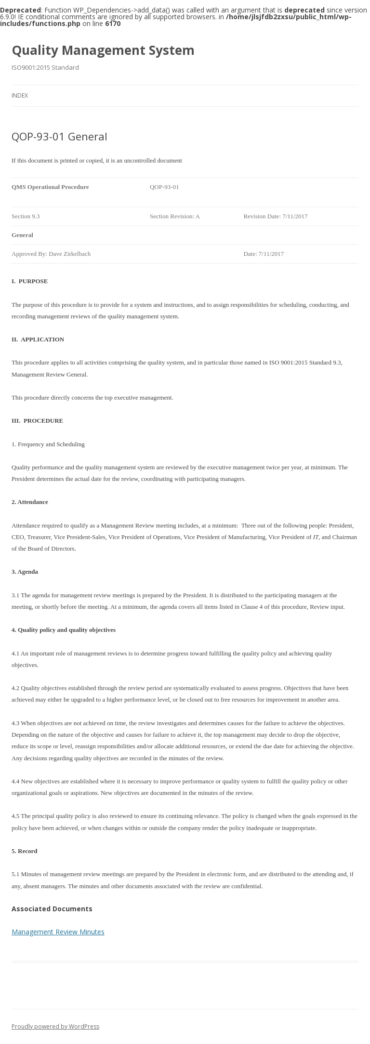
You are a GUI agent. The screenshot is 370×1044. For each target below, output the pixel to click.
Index (20, 95)
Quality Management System (103, 50)
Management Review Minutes (58, 931)
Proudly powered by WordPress (55, 1026)
